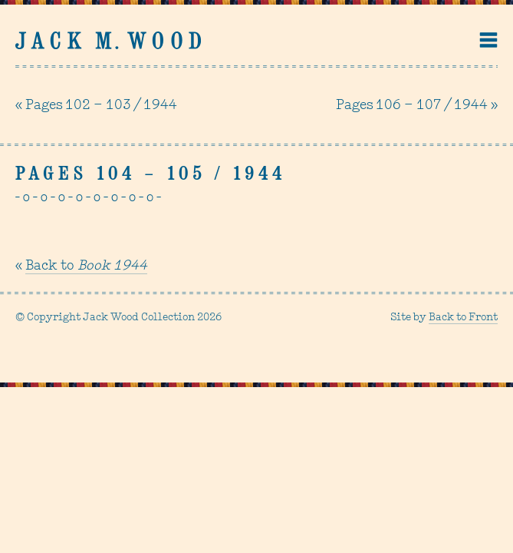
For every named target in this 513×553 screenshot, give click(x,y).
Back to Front (463, 317)
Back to (86, 266)
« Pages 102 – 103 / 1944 (96, 105)
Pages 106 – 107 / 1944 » (417, 105)
